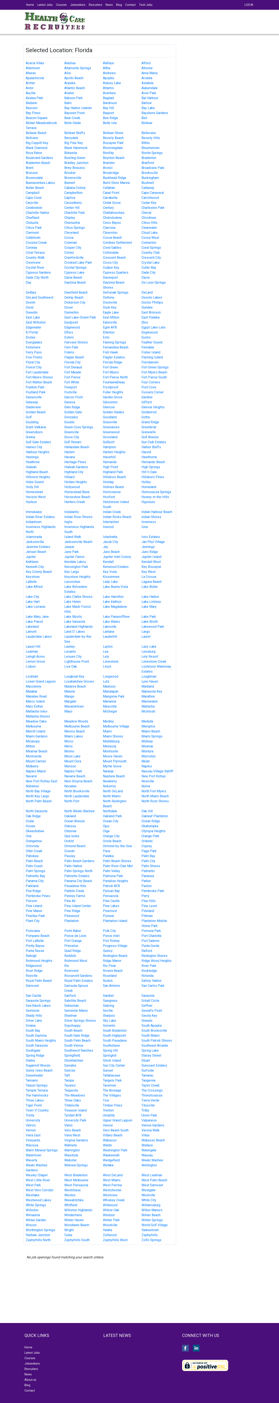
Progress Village (115, 946)
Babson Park (73, 98)
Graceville (110, 422)
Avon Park (148, 93)
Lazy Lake (148, 647)
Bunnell (69, 183)
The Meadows (74, 1095)
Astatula (147, 83)
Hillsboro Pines (152, 477)
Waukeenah (111, 1155)
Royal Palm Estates (78, 981)
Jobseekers (77, 4)
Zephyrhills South (77, 1240)
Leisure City (73, 656)
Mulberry (32, 766)
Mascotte (110, 706)
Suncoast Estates (154, 1065)
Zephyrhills (149, 1235)
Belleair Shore (113, 133)
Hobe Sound (35, 482)
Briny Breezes (74, 168)
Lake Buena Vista (115, 587)
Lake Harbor (150, 597)
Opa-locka (71, 836)
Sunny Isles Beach (39, 1070)
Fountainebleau (114, 382)
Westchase (72, 1190)
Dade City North (37, 277)
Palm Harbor (73, 866)
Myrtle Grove (112, 766)
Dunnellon (71, 312)
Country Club (150, 253)
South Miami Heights (41, 1040)
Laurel (145, 637)
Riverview (71, 971)
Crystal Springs (75, 268)
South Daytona (36, 1035)
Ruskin (108, 981)
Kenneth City (35, 567)
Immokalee (34, 512)
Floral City (33, 362)
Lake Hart (33, 602)
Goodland (110, 417)
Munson (70, 766)
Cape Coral (33, 198)
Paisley (69, 856)
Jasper (69, 547)
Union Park (149, 1115)
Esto (106, 337)
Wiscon (31, 1225)
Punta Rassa (35, 951)
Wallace (147, 1145)
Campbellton (73, 193)
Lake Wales (111, 622)
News (109, 4)
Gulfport (109, 442)
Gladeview (33, 407)
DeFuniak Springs (115, 292)
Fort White (71, 382)
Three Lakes (35, 1100)
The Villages (112, 1095)
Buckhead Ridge (114, 178)
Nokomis (109, 786)
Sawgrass (110, 1001)
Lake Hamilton (113, 597)
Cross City (110, 263)
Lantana (108, 632)
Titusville (148, 1105)
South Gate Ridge (76, 1035)
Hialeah (31, 467)
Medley (108, 721)
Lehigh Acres (35, 656)
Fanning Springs (114, 342)
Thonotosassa (151, 1095)
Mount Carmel (36, 761)
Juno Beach (111, 552)
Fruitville (70, 392)
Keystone (33, 577)
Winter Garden (36, 1220)
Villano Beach (112, 1135)
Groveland (110, 437)
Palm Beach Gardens (79, 861)
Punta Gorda (150, 946)
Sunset (108, 1070)
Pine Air (70, 901)
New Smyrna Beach (78, 781)
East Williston (36, 322)
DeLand (147, 292)
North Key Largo (37, 796)
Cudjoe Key (111, 268)
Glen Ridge (72, 407)
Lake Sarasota (74, 622)
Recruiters (95, 4)
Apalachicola (35, 78)
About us (30, 1379)
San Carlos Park (152, 986)
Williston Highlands (78, 1210)
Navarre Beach (74, 776)
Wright (69, 1230)
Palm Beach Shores (117, 861)
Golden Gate (73, 412)
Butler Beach (35, 188)
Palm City (148, 861)
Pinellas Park (35, 916)
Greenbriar (148, 427)
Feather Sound (151, 342)
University (33, 1120)
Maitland (147, 686)
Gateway (32, 402)
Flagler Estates (114, 357)
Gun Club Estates (153, 442)
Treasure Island (75, 1110)
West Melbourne (76, 1180)
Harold (146, 452)
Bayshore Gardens (154, 113)
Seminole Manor (76, 1011)
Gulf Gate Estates (38, 442)
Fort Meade (72, 372)
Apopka (108, 78)
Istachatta (110, 537)
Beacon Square (37, 118)
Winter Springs (152, 1220)
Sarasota (147, 996)
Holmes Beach (113, 487)
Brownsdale (34, 178)
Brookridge (111, 173)
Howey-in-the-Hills (155, 497)
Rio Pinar (109, 966)
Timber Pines (112, 1105)
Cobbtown (33, 238)
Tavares (70, 1085)
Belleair (146, 123)
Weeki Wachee (152, 1160)
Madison (109, 686)
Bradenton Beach (38, 163)
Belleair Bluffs (74, 133)
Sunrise (69, 1070)
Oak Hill (147, 811)
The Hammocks (37, 1095)
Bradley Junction (76, 163)
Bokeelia (70, 153)
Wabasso (110, 1140)
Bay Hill (108, 108)
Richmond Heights (39, 961)
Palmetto (148, 871)
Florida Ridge (112, 362)
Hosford (109, 497)
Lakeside (109, 627)
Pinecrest (110, 911)
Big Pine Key (73, 143)
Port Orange (73, 941)
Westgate (148, 1190)
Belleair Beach (36, 133)
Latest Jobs (45, 4)
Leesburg (148, 652)
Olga (106, 831)
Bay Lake (148, 108)
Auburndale (149, 88)
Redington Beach (115, 956)
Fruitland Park (36, 392)
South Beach (73, 1031)
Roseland (110, 976)
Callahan (109, 188)
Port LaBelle (35, 941)
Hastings (32, 457)
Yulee (68, 1235)
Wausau (147, 1155)
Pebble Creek (74, 891)
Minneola (109, 746)
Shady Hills (34, 1016)
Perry (145, 896)
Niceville (147, 781)
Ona (28, 836)
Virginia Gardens (76, 1140)
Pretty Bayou (35, 946)
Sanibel (108, 996)
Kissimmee (111, 577)
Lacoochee (72, 582)
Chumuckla (72, 223)
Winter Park (111, 1220)
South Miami (150, 1035)
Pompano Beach (37, 936)
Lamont (31, 632)
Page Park (149, 851)
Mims (68, 746)
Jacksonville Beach (78, 542)
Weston (70, 1195)
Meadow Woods (76, 721)
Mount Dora (72, 761)
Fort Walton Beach (39, 382)
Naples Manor (36, 771)
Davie (145, 277)
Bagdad (108, 98)
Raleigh (31, 956)
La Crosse (148, 577)
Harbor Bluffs (151, 447)
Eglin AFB (110, 327)
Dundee (147, 307)
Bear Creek (72, 118)
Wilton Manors (151, 1210)
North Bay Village (38, 791)
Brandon (109, 163)
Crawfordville (74, 258)
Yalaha (107, 1230)
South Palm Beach (77, 1040)
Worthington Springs (40, 1230)
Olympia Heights (153, 831)
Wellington (149, 1165)
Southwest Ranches (78, 1050)
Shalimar (70, 1016)
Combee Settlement (117, 243)
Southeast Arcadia (154, 1045)
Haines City (34, 447)
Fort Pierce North (115, 377)
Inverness (148, 522)
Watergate (148, 1150)
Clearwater (149, 228)
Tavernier (109, 1085)
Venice (108, 1125)
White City (148, 1200)
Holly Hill (32, 487)
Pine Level (149, 906)
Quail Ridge (72, 951)
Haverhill (109, 457)
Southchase (111, 1045)
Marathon (148, 696)
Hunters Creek (74, 502)
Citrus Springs (74, 228)
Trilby (145, 1110)
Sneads (146, 1021)
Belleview (148, 133)
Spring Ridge (35, 1055)
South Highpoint (114, 1035)
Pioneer (108, 916)
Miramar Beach (36, 751)
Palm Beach (34, 861)
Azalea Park (34, 98)
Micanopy (33, 741)
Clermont (32, 233)
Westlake (32, 1195)
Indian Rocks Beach (117, 517)
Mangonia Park (113, 696)
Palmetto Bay (35, 876)
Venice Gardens (152, 1125)
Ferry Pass (34, 352)
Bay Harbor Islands (78, 108)
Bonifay (108, 153)
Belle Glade (72, 123)
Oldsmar (70, 831)
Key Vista (110, 572)
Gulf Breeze (150, 437)
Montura (147, 751)
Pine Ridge (72, 911)
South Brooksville (154, 1031)
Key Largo (71, 572)
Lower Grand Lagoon (41, 681)
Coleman (70, 243)
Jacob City (110, 542)
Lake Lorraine (35, 607)
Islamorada (34, 537)
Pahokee (32, 856)
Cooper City (72, 248)
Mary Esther (34, 706)
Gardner (147, 397)
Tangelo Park (112, 1080)
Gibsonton (110, 402)
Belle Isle (110, 123)
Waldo (107, 1145)
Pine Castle (111, 901)
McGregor (110, 711)
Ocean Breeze (74, 821)
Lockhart (32, 676)
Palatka (108, 856)
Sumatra (70, 1065)
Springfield (72, 1055)
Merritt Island (35, 731)
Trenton (108, 1110)
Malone (69, 691)
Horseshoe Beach (77, 497)
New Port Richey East (41, 781)
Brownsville (72, 178)
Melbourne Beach (77, 726)
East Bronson (151, 312)
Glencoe (109, 407)
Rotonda (147, 976)
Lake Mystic (73, 617)
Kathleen (32, 562)
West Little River (38, 1180)
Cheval (146, 213)
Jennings (148, 547)
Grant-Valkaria (36, 427)
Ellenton (109, 332)
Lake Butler (149, 587)
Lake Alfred (34, 587)
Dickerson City (74, 302)
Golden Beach (36, 412)
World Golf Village (154, 1225)
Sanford (70, 996)
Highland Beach (37, 472)
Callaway (147, 188)
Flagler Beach (74, 357)
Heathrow (33, 462)
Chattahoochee (113, 213)
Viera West (72, 1135)
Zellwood (110, 1235)
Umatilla (109, 1115)
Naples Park (73, 771)
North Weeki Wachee (79, 811)
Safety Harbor (151, 981)
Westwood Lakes (38, 1200)
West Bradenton (76, 1175)
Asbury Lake (112, 83)
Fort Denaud (73, 367)
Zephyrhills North (38, 1240)
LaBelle (31, 582)
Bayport (108, 113)
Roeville (32, 976)
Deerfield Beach (76, 292)
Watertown (33, 1155)
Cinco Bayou (112, 223)
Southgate (33, 1050)
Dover (68, 307)
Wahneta (70, 1145)
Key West (148, 572)
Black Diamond (36, 148)
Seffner (146, 1006)
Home (30, 4)
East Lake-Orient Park (80, 317)
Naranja (108, 771)
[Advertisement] (219, 73)
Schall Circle (150, 1001)
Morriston (148, 756)
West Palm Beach (154, 1180)
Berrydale (71, 138)
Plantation (71, 921)
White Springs (36, 1205)
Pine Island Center (77, 906)
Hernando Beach (153, 462)
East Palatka (150, 317)
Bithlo (145, 143)
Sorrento (109, 1026)
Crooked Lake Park (78, 263)
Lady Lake (110, 582)
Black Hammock (76, 148)
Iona (144, 527)
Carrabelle (110, 198)
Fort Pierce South (154, 377)
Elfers (68, 332)
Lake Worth (149, 622)
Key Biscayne (151, 567)
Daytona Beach (75, 282)
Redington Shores (154, 956)
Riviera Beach (113, 971)
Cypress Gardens (38, 272)
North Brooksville (76, 791)
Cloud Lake (149, 233)
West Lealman (151, 1175)
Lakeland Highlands (78, 627)
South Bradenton (115, 1031)
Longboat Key (74, 676)
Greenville (71, 432)
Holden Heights (75, 482)
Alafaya (108, 63)
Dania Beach (73, 277)
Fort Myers (111, 372)
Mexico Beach (74, 731)
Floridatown (149, 362)
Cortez (69, 253)
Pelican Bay (111, 891)
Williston (32, 1210)
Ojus (106, 826)
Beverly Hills (150, 138)
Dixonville (110, 302)
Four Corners (150, 382)
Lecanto (70, 652)
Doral (29, 307)
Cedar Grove (112, 203)
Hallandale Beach (76, 447)
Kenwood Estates (116, 567)
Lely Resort (149, 656)
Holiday (108, 482)
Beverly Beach (113, 138)
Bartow (146, 103)
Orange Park (150, 836)
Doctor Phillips (152, 302)
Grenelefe (148, 432)
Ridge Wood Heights (156, 961)
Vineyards (33, 1140)
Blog (119, 4)
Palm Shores (150, 866)
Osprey (146, 846)
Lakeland (32, 627)
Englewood (149, 332)
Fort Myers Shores (39, 377)
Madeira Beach (75, 686)
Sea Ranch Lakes (38, 1006)
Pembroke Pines (38, 896)
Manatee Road (36, 696)
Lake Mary (149, 607)
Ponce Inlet (111, 936)
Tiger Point (34, 1105)
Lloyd (107, 666)
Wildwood (110, 1205)
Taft (67, 1075)
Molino (69, 751)
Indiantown (33, 522)
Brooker (70, 173)
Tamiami (32, 1080)
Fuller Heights (113, 392)
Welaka (108, 1165)
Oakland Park (112, 816)
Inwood (108, 527)
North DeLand (113, 791)
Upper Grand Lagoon (117, 1120)
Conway (31, 248)
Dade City (148, 272)
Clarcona (109, 228)
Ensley (30, 337)
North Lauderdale (76, 796)
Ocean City (110, 821)
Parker (146, 881)
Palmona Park (113, 876)
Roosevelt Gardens (78, 976)
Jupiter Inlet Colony (117, 557)
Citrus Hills (149, 223)
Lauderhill (110, 637)
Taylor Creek (150, 1085)
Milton (30, 746)
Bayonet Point (74, 113)
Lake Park (148, 617)
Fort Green (110, 367)
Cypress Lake (74, 272)
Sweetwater (34, 1075)
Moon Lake (72, 756)
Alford (145, 63)
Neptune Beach (114, 776)
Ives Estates (150, 537)
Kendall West (151, 562)
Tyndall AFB (72, 1115)
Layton (108, 647)
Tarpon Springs (37, 1085)
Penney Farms (74, 896)
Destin (30, 302)
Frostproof (110, 387)
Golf (29, 417)
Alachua (70, 63)
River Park (148, 966)
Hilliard (69, 477)
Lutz (106, 681)
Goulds (69, 422)
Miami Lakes (73, 736)
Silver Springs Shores (80, 1021)
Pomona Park (151, 931)
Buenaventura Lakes (40, 183)
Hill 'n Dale (149, 472)
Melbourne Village (116, 726)
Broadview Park (152, 168)
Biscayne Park (113, 143)
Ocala (30, 821)
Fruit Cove (148, 387)
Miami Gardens (37, 736)
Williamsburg (150, 1205)
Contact (130, 4)
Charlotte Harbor (37, 213)
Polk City (109, 931)
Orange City (111, 836)
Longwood (110, 676)
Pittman (147, 916)
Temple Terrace (37, 1090)
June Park (71, 552)
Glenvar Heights (152, 407)
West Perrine (112, 1185)
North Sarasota (36, 811)
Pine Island (34, 906)
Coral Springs (151, 248)
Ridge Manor (112, 961)
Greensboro (34, 432)
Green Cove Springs (78, 427)
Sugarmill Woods (38, 1065)
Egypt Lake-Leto (153, 327)
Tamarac (147, 1075)
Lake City (32, 597)
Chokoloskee (112, 218)
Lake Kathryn (112, 602)
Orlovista (32, 846)
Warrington (72, 1150)
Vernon (31, 1130)
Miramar (147, 746)
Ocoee (30, 826)
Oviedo (69, 851)
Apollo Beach (73, 78)
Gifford (146, 402)
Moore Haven (112, 756)
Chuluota (32, 223)
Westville (148, 1195)
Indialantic (71, 512)
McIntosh (148, 711)
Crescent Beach (114, 258)
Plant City (33, 921)
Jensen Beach (36, 552)
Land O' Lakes (74, 632)
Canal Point (111, 193)
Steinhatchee (73, 1060)
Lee (105, 652)
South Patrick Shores (156, 1040)
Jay (105, 547)
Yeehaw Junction (38, 1235)
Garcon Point (73, 397)
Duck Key (110, 307)
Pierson (31, 901)
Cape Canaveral (152, 193)
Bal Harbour (149, 98)
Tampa (69, 1080)
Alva (67, 73)
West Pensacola (76, 1185)
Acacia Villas (35, 63)
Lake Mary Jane (37, 617)
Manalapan (110, 691)
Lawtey (69, 647)
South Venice (73, 1045)
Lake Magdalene (115, 607)
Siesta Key (149, 1016)
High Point (110, 467)
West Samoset (152, 1185)
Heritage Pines (75, 462)
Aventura (109, 93)
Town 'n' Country (37, 1110)
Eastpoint (71, 322)
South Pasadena (115, 1040)
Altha (106, 68)
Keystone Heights (77, 577)
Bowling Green (74, 158)
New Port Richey (153, 776)
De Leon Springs (153, 282)
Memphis (148, 726)
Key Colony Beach (39, 572)
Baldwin (31, 103)
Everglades (34, 342)
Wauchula (71, 1155)
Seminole (32, 1011)
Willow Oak (111, 1210)
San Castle (33, 996)
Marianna (109, 701)
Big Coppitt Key (37, 143)
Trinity (30, 1115)
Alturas (31, 73)
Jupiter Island (151, 557)
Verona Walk (150, 1130)
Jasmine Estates (38, 547)
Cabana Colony (75, 188)
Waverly (31, 1160)
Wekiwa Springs (76, 1165)
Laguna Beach (151, 582)
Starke (30, 1060)
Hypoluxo (148, 502)
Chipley (69, 218)
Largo (145, 632)
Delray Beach (73, 297)
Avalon (69, 93)
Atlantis (108, 88)
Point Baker (72, 931)
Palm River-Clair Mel (118, 866)
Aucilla (30, 93)
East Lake (33, 317)
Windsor (109, 1215)
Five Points (34, 357)
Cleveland (71, 233)
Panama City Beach (78, 881)
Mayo (68, 711)
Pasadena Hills (75, 886)
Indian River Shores (78, 517)
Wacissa (32, 1145)
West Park (33, 1185)
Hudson (31, 502)
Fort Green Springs (155, 367)
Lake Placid (34, 622)
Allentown (33, 68)
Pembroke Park (152, 891)
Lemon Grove (35, 661)
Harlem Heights (114, 452)
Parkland (32, 886)
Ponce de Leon (75, 936)
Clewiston (110, 233)
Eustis (146, 337)
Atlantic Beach (74, 88)
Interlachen (111, 522)
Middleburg (111, 741)
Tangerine (148, 1080)
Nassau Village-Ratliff (157, 771)
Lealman (32, 652)
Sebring (108, 1006)
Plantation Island (115, 921)
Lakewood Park (152, 627)
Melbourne (33, 726)
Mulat (145, 761)
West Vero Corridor (40, 1190)
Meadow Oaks (36, 721)
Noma (145, 786)
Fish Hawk (110, 352)
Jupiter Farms (74, 557)
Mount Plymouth (115, 761)
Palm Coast (34, 866)
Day (28, 282)
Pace (106, 851)
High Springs (150, 467)
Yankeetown (150, 1230)
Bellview (32, 138)
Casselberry (73, 203)
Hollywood (72, 487)
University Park (75, 1120)
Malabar (31, 691)
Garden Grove (112, 397)
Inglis (68, 522)
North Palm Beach (39, 801)
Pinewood (71, 916)
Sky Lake (109, 1021)
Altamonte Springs (77, 68)
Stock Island (112, 1060)
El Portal (32, 332)
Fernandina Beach (115, 347)
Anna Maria (149, 73)
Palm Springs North (78, 871)
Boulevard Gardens (39, 158)
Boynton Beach (113, 158)
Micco (68, 741)
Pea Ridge (33, 891)
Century (108, 208)
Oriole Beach (112, 841)
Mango (69, 696)
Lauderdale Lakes (39, 637)
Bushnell (147, 183)
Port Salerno (150, 941)
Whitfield (70, 1205)
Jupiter (31, 557)
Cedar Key (148, 203)
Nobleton (32, 786)
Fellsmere (33, 347)
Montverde (33, 756)
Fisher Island (150, 352)
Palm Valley (111, 871)
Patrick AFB (111, 886)
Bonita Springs (152, 153)
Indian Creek (112, 512)
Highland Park (113, 472)
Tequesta (71, 1090)
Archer (30, 83)
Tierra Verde (150, 1100)
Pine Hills (148, 901)
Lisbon (31, 666)
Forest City (34, 367)
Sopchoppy (72, 1026)
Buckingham (150, 178)
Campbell (32, 193)
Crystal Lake (150, 263)
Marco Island (35, 701)
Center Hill (71, 208)
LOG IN (249, 4)
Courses (61, 4)
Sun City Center (114, 1065)
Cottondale (111, 253)
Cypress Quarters (115, 272)
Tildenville (71, 1105)
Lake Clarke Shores (78, 597)
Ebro (144, 322)
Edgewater (33, 327)
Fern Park (71, 347)
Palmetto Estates (77, 876)
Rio (66, 966)
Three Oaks (72, 1100)
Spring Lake (150, 1050)
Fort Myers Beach (154, 372)
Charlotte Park (74, 213)
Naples (146, 766)
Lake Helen (72, 602)
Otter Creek (34, 851)
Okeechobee (35, 831)
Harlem (69, 452)
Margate (70, 701)
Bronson (32, 173)
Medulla (147, 721)
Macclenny (33, 686)
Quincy (108, 951)
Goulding (32, 422)
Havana (69, 457)
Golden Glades (113, 412)
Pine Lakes (111, 906)
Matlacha (148, 706)
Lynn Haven (149, 681)
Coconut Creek (36, 243)
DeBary (31, 292)
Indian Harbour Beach (156, 512)
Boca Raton (34, 153)
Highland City (73, 472)
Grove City (71, 437)
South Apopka (151, 1026)
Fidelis (69, 352)
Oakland (70, 816)
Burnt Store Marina (116, 183)
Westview (110, 1195)
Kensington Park (76, 567)
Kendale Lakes (75, 562)
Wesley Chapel (37, 1175)
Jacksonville (35, 542)
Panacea (147, 876)
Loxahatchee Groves (79, 681)
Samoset (32, 986)
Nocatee (70, 786)
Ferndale (147, 347)
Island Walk (72, 537)
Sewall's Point (151, 1011)
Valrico (31, 1125)
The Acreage (112, 1090)
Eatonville (110, 322)
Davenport (110, 277)
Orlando (147, 841)
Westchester (112, 1190)
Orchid (69, 841)
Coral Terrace (35, 253)
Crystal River (35, 268)
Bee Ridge (110, 118)
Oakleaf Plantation (154, 816)
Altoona (146, 68)
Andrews (109, 73)
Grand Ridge (150, 422)
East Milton (111, 317)
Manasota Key (151, 691)
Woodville (110, 1225)
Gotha (145, 417)
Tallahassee (111, 1075)
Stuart (145, 1060)
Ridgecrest (34, 966)
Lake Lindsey (151, 602)
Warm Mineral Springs (42, 1150)
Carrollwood (150, 198)
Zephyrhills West (115, 1240)
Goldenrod (148, 412)
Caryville (32, 203)
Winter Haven (74, 1220)
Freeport (70, 387)
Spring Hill (110, 1050)
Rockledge (149, 971)
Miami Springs (151, 736)
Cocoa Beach (112, 238)
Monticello (110, 751)
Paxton (146, 886)
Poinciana (33, 931)
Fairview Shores (76, 342)
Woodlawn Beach (76, 1225)
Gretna (30, 437)
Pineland (147, 911)
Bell (144, 118)
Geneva (69, 402)
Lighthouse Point (76, 661)
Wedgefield (111, 1160)
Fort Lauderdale (37, 372)
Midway (147, 741)
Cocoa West (150, 238)
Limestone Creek (153, 661)
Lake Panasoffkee (116, 617)
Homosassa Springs (156, 492)
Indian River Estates (40, 517)
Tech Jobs (145, 4)
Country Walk (35, 258)
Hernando (110, 462)
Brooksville (149, 173)
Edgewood (72, 327)
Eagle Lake (111, 312)
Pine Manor (34, 911)
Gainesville (34, 397)
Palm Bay (148, 856)
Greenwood (111, 432)
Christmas (148, 218)
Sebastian (71, 1006)
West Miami (111, 1180)
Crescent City (151, 258)
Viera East (33, 1135)
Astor (30, 88)
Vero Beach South (116, 1130)
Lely (106, 656)
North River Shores (155, 801)
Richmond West (75, 961)
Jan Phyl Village (153, 542)
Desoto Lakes (151, 297)
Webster (70, 1160)
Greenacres (111, 427)
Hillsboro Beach (114, 477)
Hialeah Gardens (76, 467)
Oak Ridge (33, 816)
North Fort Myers (153, 791)
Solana (30, 1026)
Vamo (68, 1125)
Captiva (69, 198)
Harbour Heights (37, 452)
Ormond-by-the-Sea (117, 846)
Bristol (107, 168)
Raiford (146, 951)
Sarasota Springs (38, 1001)
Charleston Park (152, 208)
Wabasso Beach (153, 1140)
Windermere (73, 1215)
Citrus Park (34, 228)
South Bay (33, 1031)
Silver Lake (34, 1021)
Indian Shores (151, 517)
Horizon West (36, 497)
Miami (107, 731)
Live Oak (70, 666)
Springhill (109, 1055)
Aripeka (69, 83)
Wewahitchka (73, 1200)
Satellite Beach (75, 1001)
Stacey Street (151, 1055)
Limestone (110, 661)
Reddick (70, 956)
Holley (146, 482)
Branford (147, 163)
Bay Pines (33, 113)
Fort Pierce (72, 377)
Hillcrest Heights (38, 477)
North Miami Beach (155, 796)
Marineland (149, 701)
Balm (68, 103)
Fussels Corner (152, 392)
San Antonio (111, 986)
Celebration (34, 208)
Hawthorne (149, 457)
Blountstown (150, 148)
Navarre (31, 776)
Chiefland (32, 218)
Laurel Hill (33, 647)
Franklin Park (35, 387)
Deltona (108, 297)
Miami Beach (150, 731)
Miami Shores (113, 736)
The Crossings (152, 1090)
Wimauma (33, 1215)
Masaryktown (74, 706)
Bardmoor (110, 103)
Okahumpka (149, 826)
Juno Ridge (149, 552)
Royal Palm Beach (39, 981)
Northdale (110, 811)
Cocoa (68, 238)
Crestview (33, 263)
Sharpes (109, 1016)
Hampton (109, 447)
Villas (145, 1135)
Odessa (70, 826)
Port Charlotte (151, 936)
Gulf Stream (72, 442)
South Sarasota (37, 1045)
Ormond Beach (74, 846)
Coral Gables (112, 248)
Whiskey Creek (114, 1200)
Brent (29, 168)
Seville (108, 1011)
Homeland (148, 487)
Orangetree (34, 841)
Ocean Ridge (150, 821)
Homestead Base (77, 492)
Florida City (72, 362)
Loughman (148, 676)
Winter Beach (151, 1215)
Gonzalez (71, 417)
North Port (71, 801)
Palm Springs (35, 871)
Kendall (108, 562)
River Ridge (34, 971)
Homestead (34, 492)
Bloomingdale (113, 148)
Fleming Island (152, 357)
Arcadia (146, 78)
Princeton (71, 946)
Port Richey (111, 941)
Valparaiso (149, 1120)
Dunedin (32, 312)
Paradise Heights (115, 881)
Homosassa (112, 492)
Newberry (110, 781)
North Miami (112, 796)
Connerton (148, 243)
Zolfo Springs (151, 1240)
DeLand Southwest (39, 297)
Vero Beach (72, 1130)
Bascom (32, 108)
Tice (106, 1100)
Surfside (147, 1070)
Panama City (35, 881)
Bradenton (148, 158)
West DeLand (113, 1175)
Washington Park (115, 1150)
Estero (69, 337)
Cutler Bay (148, 268)
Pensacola (110, 896)
